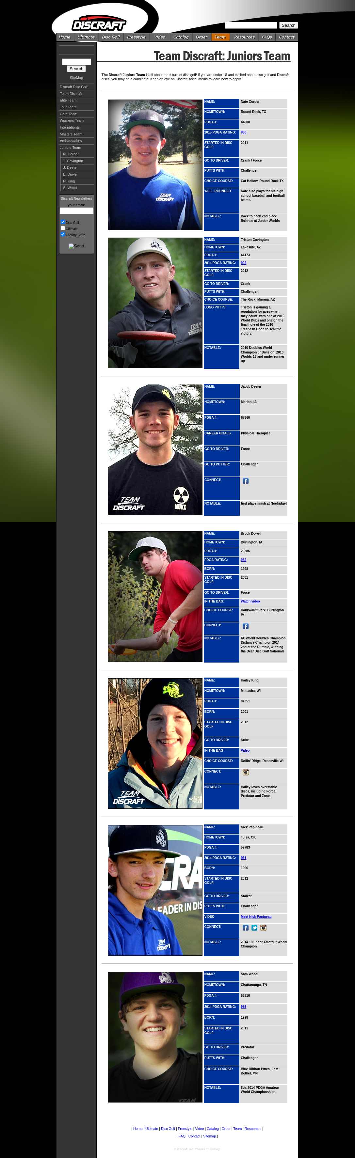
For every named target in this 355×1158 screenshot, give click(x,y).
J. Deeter (70, 167)
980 (243, 132)
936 (243, 1007)
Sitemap (209, 1136)
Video (245, 750)
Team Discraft (71, 94)
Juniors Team (70, 147)
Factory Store (76, 235)
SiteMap (76, 78)
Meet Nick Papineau (256, 916)
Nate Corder (250, 101)
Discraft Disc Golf (74, 87)
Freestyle (185, 1129)
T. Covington (73, 161)
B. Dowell (70, 174)
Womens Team (72, 120)
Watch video (250, 601)
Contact (194, 1136)
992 (243, 263)
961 (243, 858)
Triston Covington (255, 240)
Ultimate (72, 229)
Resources (253, 1129)
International (70, 127)
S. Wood (70, 188)
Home (137, 1129)
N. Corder (71, 154)
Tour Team (68, 107)
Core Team (68, 114)
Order (226, 1129)
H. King (69, 181)
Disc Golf (72, 223)
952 (243, 560)
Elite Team (68, 100)
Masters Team (71, 134)
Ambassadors (71, 141)
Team (237, 1129)
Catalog (213, 1129)
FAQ (182, 1136)
